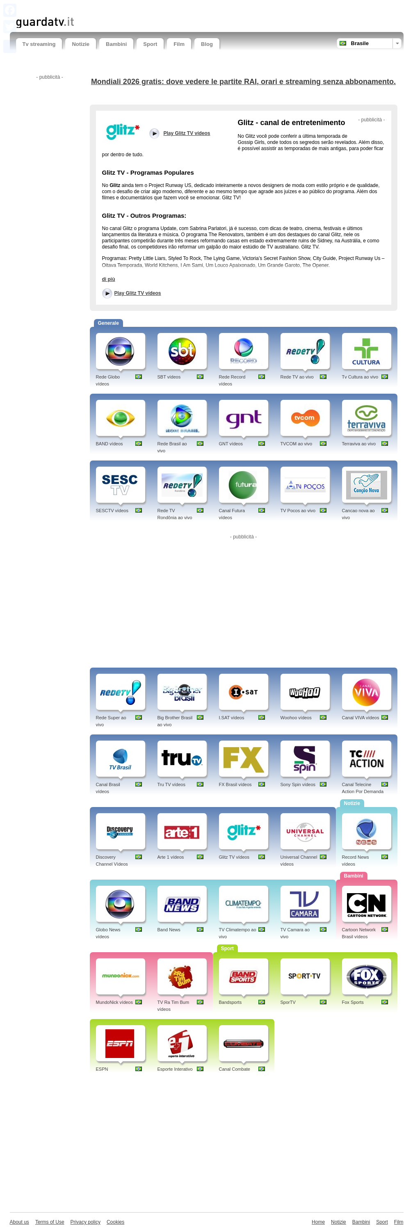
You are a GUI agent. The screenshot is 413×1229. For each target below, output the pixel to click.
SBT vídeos (169, 376)
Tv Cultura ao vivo (360, 376)
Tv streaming (39, 44)
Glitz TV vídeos (234, 857)
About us (19, 1222)
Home (318, 1222)
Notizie (80, 44)
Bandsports (230, 1002)
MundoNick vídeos (114, 1002)
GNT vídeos (231, 443)
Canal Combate (234, 1069)
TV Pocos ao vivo (298, 510)
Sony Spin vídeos (298, 784)
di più (108, 279)
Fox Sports (353, 1002)
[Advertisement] (112, 7)
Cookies (115, 1222)
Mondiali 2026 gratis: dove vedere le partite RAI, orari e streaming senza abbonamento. (243, 82)
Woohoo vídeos (296, 717)
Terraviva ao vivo (359, 443)
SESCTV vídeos (112, 510)
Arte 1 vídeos (170, 857)
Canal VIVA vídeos (360, 717)
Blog (207, 44)
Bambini (116, 44)
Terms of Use (49, 1222)
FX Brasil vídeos (235, 784)
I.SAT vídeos (231, 717)
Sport (150, 44)
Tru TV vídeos (171, 784)
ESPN (102, 1069)
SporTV (288, 1002)
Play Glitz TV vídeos (137, 293)
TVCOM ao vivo (297, 443)
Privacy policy (85, 1222)
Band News (168, 929)
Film (179, 44)
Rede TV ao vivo (297, 376)
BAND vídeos (109, 443)
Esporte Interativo (175, 1069)
